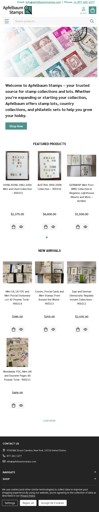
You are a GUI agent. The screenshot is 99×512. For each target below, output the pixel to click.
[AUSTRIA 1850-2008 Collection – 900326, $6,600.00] (49, 165)
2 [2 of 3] (50, 237)
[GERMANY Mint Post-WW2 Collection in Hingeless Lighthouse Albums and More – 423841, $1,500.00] (81, 165)
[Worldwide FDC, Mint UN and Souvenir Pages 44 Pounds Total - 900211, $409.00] (17, 352)
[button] (16, 126)
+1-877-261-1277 (84, 2)
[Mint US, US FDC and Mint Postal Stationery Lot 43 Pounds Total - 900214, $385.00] (17, 272)
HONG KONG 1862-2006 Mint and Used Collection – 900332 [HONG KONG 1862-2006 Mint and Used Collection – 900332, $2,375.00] (17, 189)
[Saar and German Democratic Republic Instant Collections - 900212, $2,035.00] (81, 272)
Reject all (28, 503)
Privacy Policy (27, 495)
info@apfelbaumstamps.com (43, 2)
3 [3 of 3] (52, 237)
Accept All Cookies (52, 503)
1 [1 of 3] (47, 237)
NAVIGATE (49, 472)
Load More (49, 420)
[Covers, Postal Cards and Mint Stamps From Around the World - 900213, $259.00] (49, 272)
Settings (10, 503)
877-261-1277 (12, 455)
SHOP (49, 479)
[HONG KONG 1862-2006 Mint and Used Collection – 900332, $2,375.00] (17, 165)
